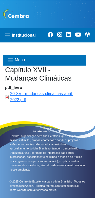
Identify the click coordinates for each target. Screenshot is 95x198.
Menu (16, 60)
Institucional (20, 35)
